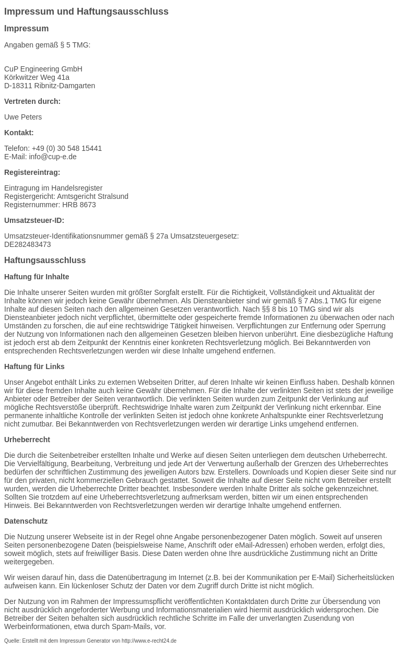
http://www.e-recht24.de (149, 641)
